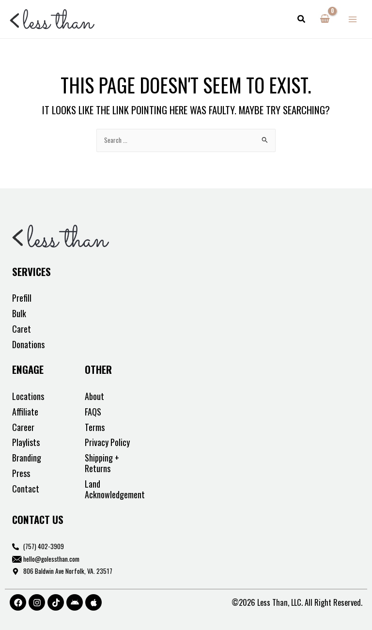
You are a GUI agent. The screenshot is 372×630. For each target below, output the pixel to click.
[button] (301, 19)
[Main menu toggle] (352, 19)
